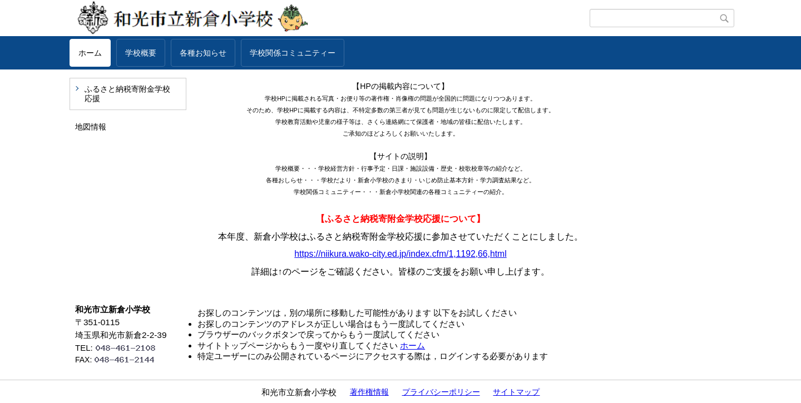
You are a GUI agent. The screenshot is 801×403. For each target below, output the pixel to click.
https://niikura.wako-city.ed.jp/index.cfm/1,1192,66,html (400, 253)
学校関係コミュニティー (292, 52)
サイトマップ (516, 391)
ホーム (90, 52)
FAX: (119, 359)
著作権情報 (369, 391)
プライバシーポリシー (441, 391)
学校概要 (140, 52)
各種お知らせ (203, 52)
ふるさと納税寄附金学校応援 (127, 93)
